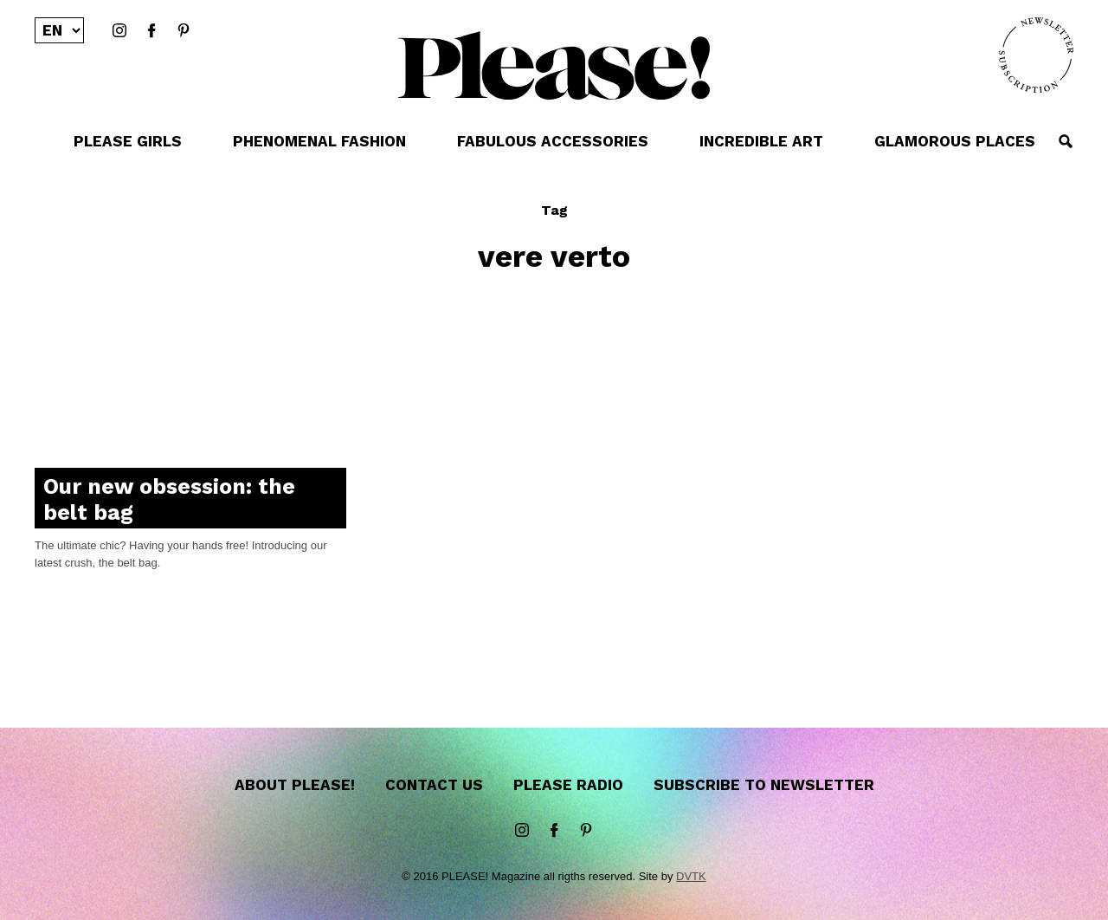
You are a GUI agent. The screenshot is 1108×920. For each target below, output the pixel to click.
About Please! (295, 785)
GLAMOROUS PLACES (954, 141)
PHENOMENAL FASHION (319, 141)
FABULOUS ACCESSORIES (552, 141)
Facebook (151, 31)
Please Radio (568, 785)
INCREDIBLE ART (761, 141)
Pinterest (183, 31)
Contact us (434, 785)
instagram (119, 31)
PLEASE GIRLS (128, 141)
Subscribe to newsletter (764, 785)
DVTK (691, 876)
